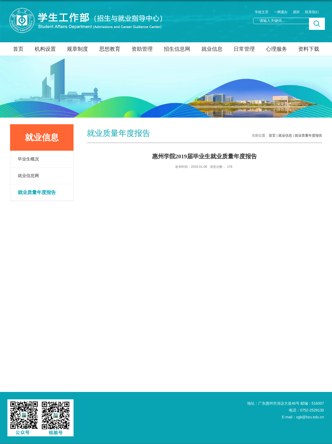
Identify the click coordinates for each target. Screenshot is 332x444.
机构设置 (45, 49)
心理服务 (276, 49)
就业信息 (211, 49)
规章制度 (77, 49)
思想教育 (109, 49)
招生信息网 (177, 49)
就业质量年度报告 (308, 135)
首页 (18, 49)
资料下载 (308, 49)
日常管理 (244, 49)
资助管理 (142, 49)
